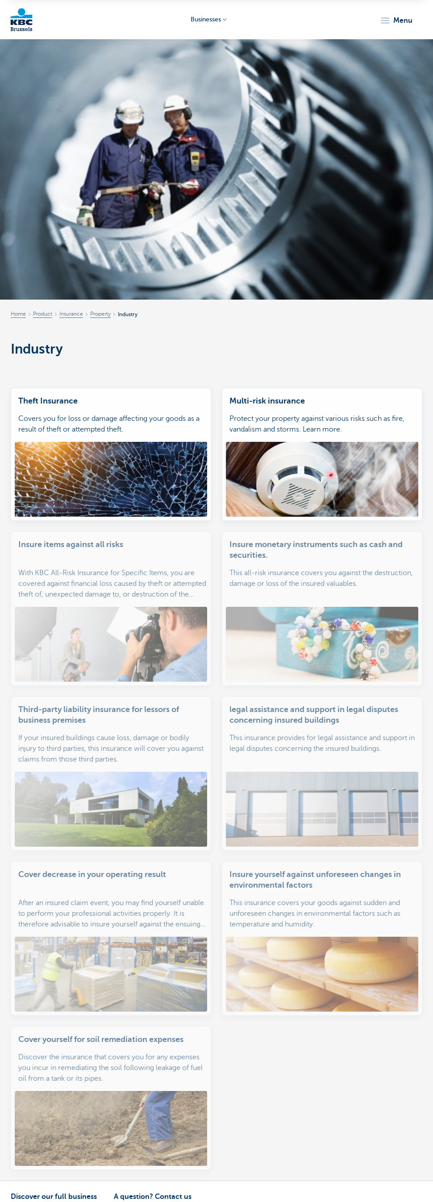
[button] (396, 20)
